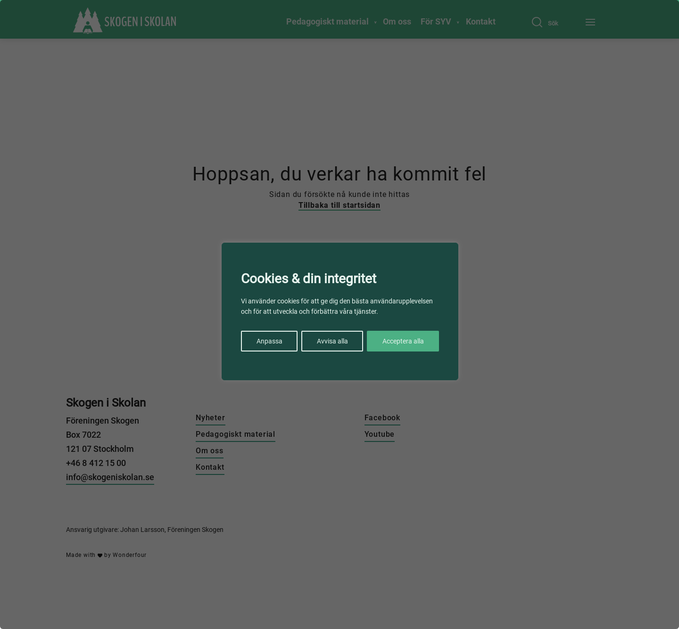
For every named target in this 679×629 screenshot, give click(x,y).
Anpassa (269, 341)
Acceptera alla (403, 341)
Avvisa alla (332, 341)
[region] (339, 314)
